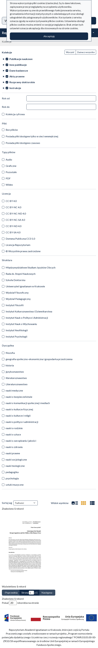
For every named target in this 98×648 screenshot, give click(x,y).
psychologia (12, 478)
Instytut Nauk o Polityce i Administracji (27, 317)
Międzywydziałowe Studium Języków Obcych (30, 267)
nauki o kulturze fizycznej (19, 409)
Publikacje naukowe (21, 58)
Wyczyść (70, 52)
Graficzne (11, 165)
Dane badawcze (18, 70)
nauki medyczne (14, 390)
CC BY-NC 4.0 (13, 207)
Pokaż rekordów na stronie (20, 603)
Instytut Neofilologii (17, 330)
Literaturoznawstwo (16, 384)
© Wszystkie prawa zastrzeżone (23, 251)
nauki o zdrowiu (14, 446)
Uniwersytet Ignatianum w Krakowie (25, 286)
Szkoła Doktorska (15, 279)
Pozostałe (11, 172)
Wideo (9, 184)
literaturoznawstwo (16, 377)
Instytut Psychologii (16, 336)
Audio (9, 159)
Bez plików (12, 129)
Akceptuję (49, 36)
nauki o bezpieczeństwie (19, 396)
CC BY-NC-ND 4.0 (16, 213)
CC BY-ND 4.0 (13, 226)
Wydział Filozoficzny (17, 292)
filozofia (10, 352)
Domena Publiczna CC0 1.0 (20, 238)
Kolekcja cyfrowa (15, 114)
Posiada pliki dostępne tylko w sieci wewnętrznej (32, 136)
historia (10, 365)
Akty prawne (16, 76)
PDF (8, 178)
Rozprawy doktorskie (22, 82)
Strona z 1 (30, 592)
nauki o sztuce (13, 434)
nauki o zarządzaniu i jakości (21, 440)
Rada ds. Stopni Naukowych (20, 273)
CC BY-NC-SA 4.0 (15, 219)
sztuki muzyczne (15, 484)
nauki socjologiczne (16, 459)
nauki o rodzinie (14, 428)
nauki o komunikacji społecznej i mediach (28, 403)
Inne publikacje (18, 64)
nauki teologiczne (15, 465)
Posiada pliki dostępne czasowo (23, 142)
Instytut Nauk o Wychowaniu (21, 323)
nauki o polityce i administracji (22, 421)
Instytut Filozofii (15, 305)
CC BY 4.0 (11, 200)
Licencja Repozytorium (18, 244)
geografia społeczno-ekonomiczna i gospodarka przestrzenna (39, 359)
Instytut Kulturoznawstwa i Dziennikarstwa (29, 311)
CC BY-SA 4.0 (13, 232)
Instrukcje (15, 87)
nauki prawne (13, 453)
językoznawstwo (15, 371)
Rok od (6, 98)
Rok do (6, 106)
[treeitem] (49, 59)
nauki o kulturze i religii (18, 415)
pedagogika (12, 472)
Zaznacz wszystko (86, 52)
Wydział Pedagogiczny (18, 298)
